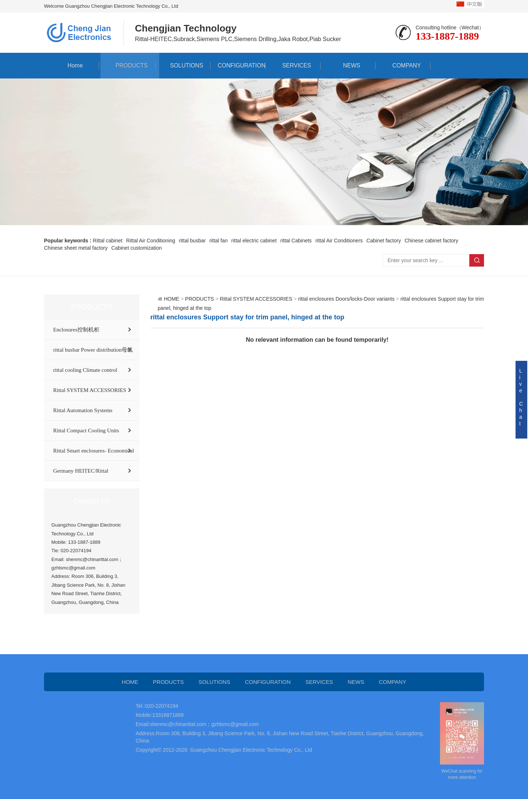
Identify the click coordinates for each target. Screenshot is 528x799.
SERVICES (293, 65)
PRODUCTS (127, 65)
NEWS (348, 65)
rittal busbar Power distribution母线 (93, 350)
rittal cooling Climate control (85, 370)
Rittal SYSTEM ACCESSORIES (89, 390)
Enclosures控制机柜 (76, 330)
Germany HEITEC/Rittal (80, 471)
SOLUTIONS (183, 65)
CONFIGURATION (237, 65)
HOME (171, 299)
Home (72, 65)
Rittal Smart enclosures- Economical (93, 451)
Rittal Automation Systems (83, 410)
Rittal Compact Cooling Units (86, 430)
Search (476, 260)
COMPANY (403, 65)
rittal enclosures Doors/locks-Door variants (346, 299)
